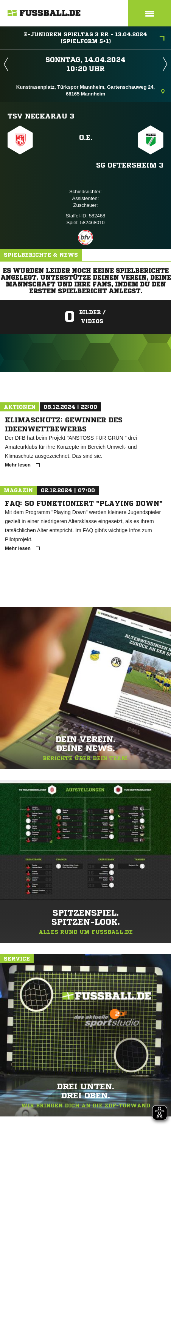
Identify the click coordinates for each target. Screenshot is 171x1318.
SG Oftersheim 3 (129, 165)
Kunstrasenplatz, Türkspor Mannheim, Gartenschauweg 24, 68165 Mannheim (90, 90)
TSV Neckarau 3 (41, 115)
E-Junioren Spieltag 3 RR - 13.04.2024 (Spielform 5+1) (94, 38)
